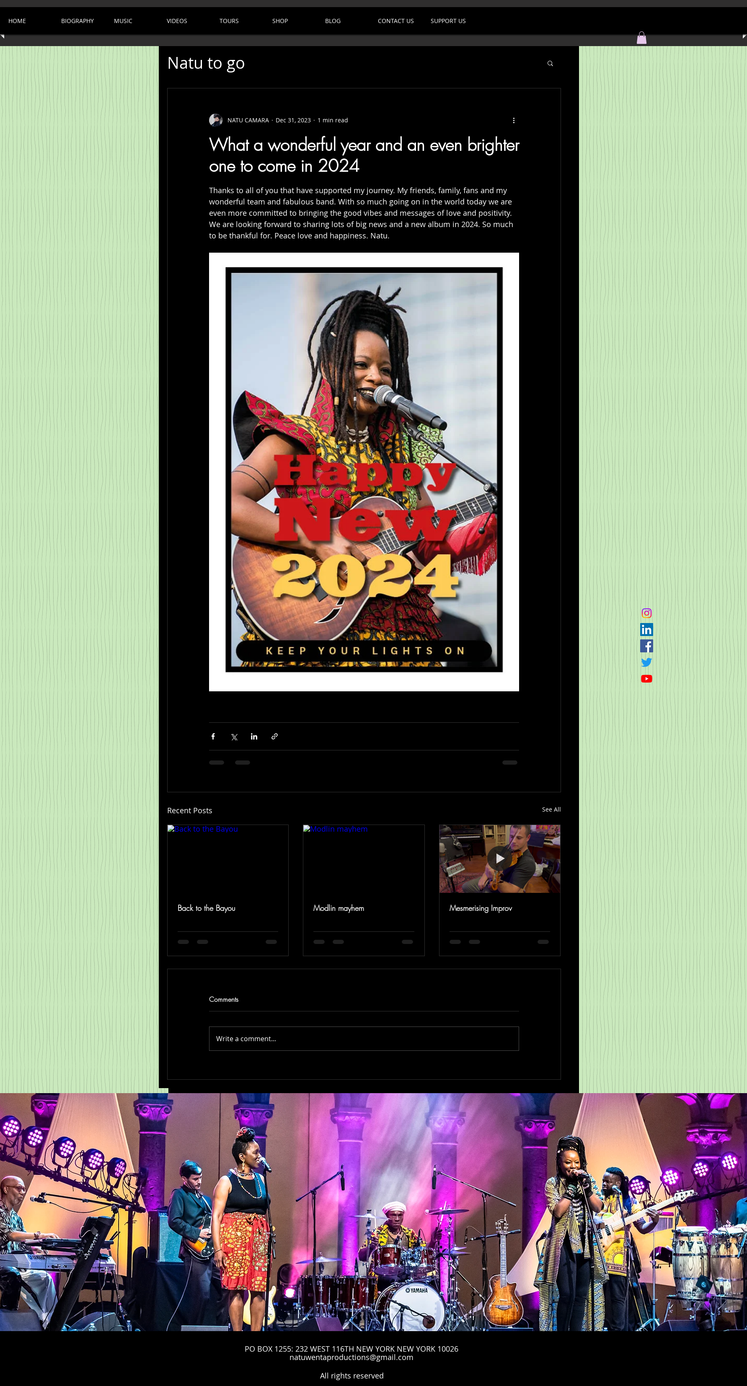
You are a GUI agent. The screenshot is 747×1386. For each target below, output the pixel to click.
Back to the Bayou (206, 908)
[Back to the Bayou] (228, 859)
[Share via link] (275, 736)
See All (551, 809)
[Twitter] (646, 662)
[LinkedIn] (646, 629)
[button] (641, 37)
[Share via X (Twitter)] (234, 736)
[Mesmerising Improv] (500, 859)
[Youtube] (646, 678)
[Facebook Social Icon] (646, 645)
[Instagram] (646, 613)
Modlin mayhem (338, 908)
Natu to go (206, 62)
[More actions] (514, 120)
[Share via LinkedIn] (254, 736)
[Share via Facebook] (213, 736)
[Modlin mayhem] (363, 859)
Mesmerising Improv (481, 908)
